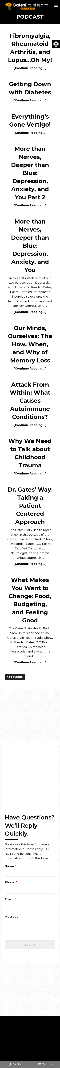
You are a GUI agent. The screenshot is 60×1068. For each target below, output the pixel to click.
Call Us (15, 1064)
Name (10, 866)
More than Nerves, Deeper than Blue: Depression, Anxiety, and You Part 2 (30, 173)
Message (11, 916)
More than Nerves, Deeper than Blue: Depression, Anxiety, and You (30, 245)
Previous (15, 677)
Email (10, 899)
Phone (11, 882)
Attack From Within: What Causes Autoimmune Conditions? (30, 400)
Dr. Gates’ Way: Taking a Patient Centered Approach (30, 505)
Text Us (45, 1064)
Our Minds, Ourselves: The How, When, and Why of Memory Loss (30, 344)
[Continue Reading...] (30, 68)
